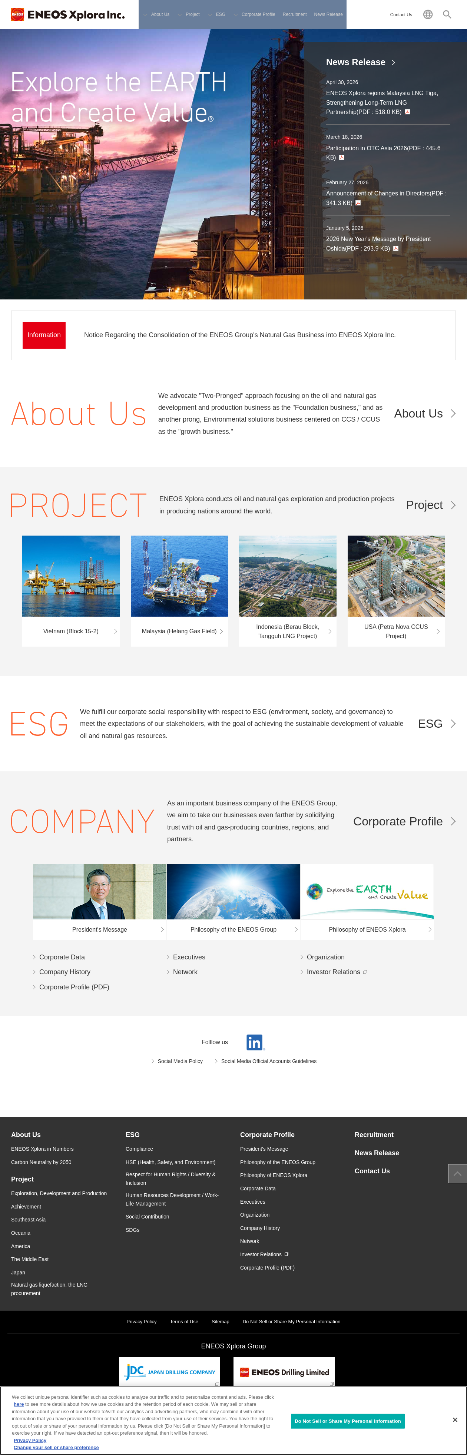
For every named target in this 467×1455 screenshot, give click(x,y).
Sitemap (220, 1321)
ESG (430, 723)
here (19, 1404)
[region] (233, 1420)
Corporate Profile (398, 821)
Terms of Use (184, 1321)
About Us (418, 413)
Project (424, 505)
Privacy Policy (142, 1321)
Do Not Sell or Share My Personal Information (292, 1321)
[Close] (455, 1420)
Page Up (457, 1173)
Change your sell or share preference (56, 1447)
